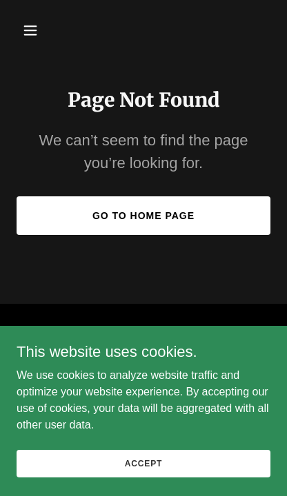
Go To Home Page (143, 215)
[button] (36, 30)
